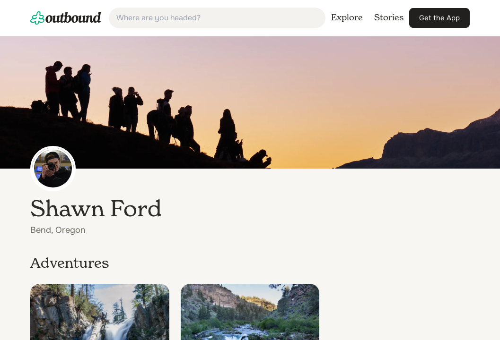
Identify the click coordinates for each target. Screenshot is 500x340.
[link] (65, 18)
